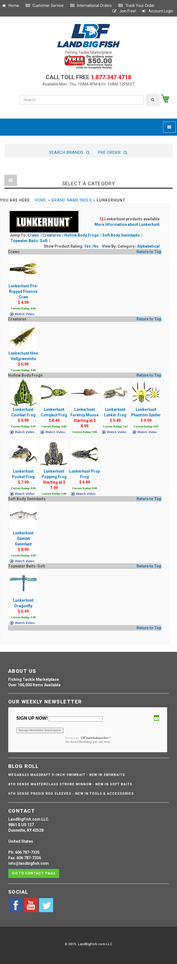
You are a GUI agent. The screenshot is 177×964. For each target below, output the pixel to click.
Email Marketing (81, 741)
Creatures (52, 235)
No (96, 246)
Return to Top (149, 252)
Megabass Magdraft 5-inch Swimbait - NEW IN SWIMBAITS (66, 775)
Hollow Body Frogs (82, 235)
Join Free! (124, 11)
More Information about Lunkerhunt (127, 224)
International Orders (91, 5)
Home (10, 5)
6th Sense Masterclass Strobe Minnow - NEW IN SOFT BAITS (70, 784)
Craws (34, 235)
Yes (87, 246)
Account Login (157, 11)
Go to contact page (34, 873)
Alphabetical (148, 246)
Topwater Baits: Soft (29, 241)
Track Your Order (136, 5)
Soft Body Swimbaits (121, 235)
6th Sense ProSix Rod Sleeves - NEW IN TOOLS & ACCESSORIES (71, 794)
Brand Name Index (71, 200)
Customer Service (44, 5)
